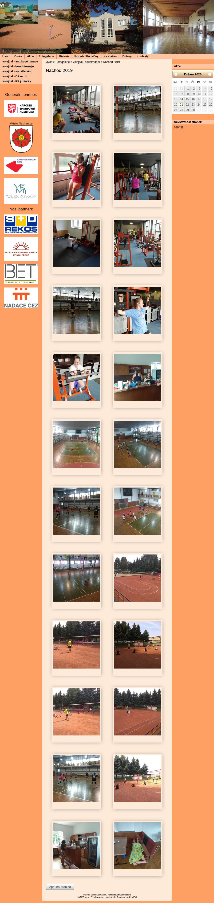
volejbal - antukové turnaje (20, 61)
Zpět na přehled (60, 887)
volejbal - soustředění (86, 62)
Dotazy (126, 56)
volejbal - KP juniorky (16, 81)
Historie (64, 56)
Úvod (5, 56)
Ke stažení (110, 56)
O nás (18, 56)
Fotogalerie (46, 56)
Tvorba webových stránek (103, 897)
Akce (30, 56)
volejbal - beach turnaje (18, 66)
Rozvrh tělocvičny (86, 56)
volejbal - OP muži (14, 76)
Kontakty (143, 56)
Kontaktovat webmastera (119, 895)
